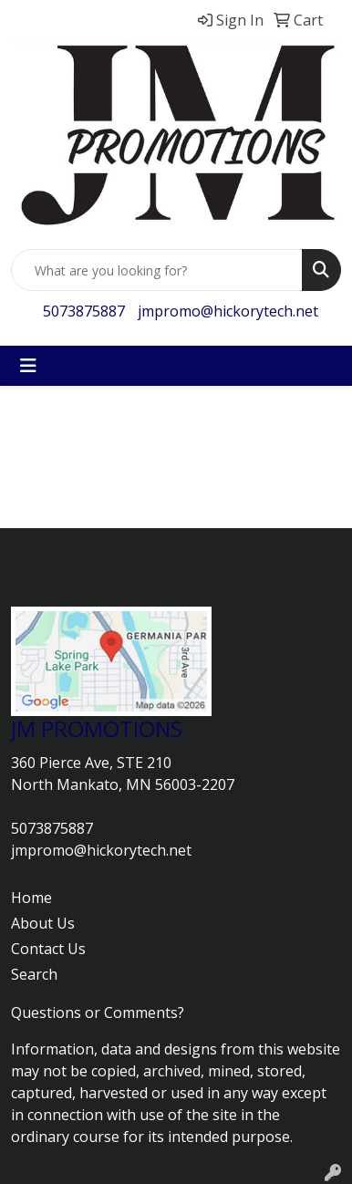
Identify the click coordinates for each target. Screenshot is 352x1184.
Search (34, 974)
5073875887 (84, 311)
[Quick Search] (157, 270)
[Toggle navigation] (28, 366)
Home (31, 898)
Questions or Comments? (97, 1012)
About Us (43, 923)
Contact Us (48, 949)
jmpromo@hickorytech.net (228, 311)
